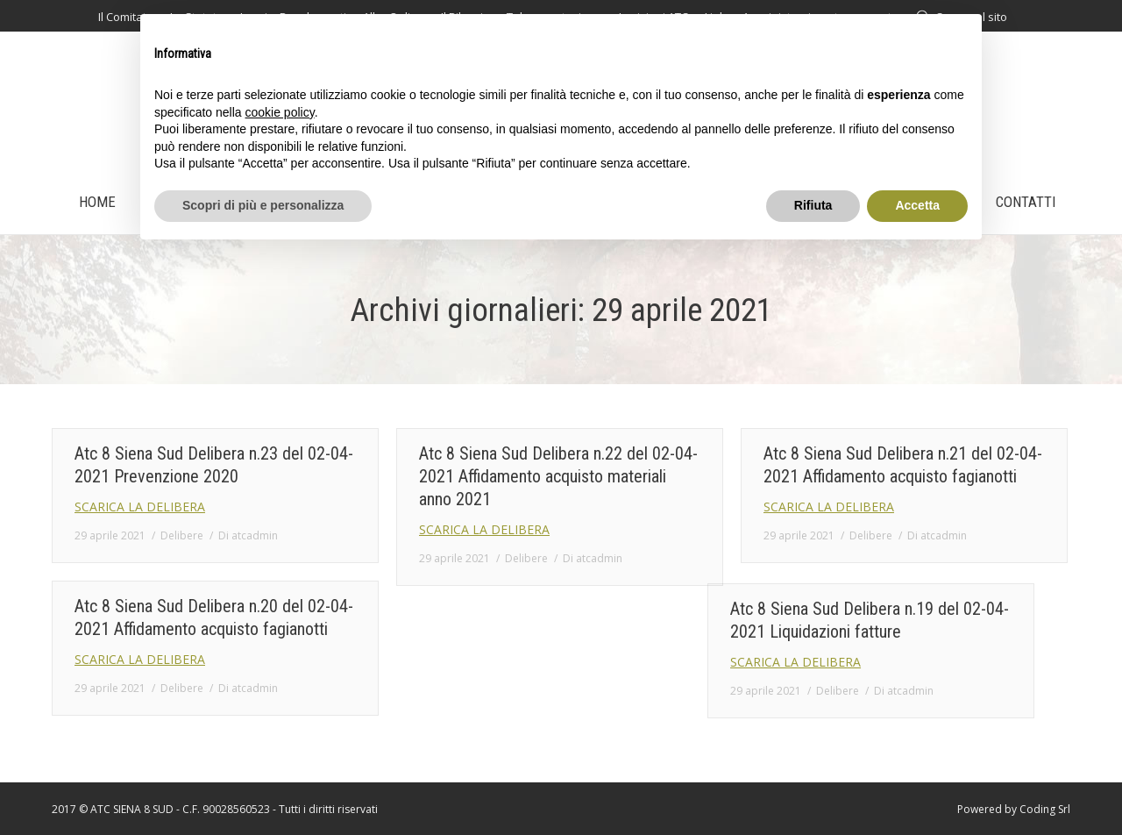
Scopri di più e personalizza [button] (263, 205)
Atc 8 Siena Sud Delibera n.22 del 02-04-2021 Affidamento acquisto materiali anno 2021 (558, 476)
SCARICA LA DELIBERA (140, 506)
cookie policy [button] (280, 112)
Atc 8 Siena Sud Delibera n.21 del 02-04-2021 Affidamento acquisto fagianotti (902, 465)
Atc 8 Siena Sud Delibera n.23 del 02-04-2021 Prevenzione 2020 (214, 465)
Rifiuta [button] (813, 205)
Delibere (181, 535)
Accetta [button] (917, 205)
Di (248, 535)
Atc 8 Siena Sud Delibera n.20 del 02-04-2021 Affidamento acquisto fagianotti (214, 617)
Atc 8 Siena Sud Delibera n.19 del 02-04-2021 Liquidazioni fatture (667, 633)
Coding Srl (1044, 809)
